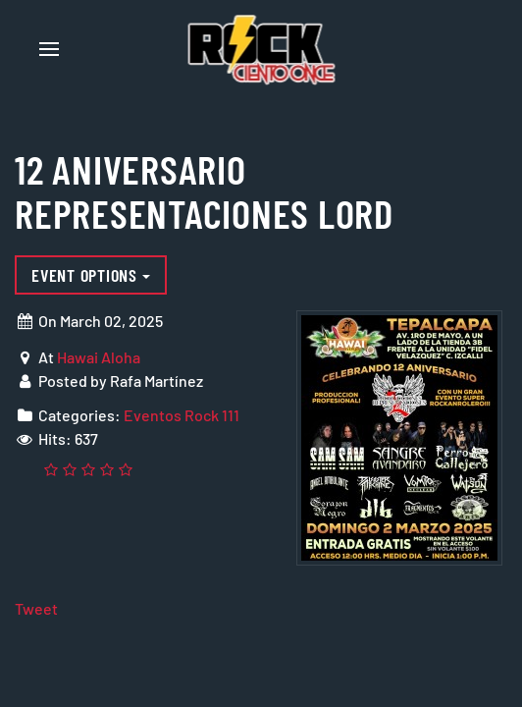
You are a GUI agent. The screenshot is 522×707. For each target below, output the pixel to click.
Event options (90, 275)
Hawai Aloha (98, 357)
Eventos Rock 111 (181, 415)
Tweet (36, 608)
